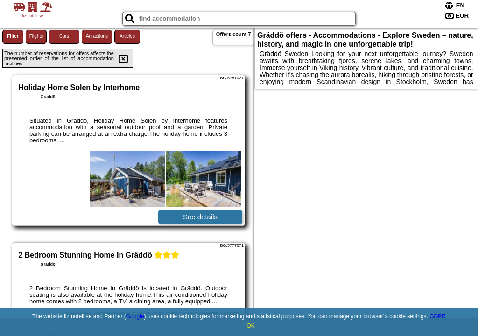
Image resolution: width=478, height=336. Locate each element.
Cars (64, 36)
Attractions (97, 36)
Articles (127, 36)
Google (135, 316)
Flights (36, 36)
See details (200, 217)
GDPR (437, 316)
